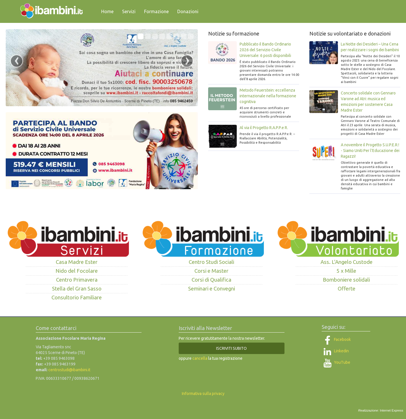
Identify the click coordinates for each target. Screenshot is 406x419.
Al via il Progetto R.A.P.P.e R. (264, 127)
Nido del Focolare (76, 271)
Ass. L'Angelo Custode (347, 262)
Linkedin (335, 351)
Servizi (129, 11)
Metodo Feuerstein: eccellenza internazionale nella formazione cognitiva (268, 96)
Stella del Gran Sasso (77, 289)
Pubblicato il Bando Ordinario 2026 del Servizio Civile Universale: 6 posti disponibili (265, 50)
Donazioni (187, 11)
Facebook (336, 339)
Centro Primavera (76, 280)
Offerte (346, 289)
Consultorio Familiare (76, 298)
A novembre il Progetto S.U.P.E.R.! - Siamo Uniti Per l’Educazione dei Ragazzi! (370, 151)
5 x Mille (346, 271)
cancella (199, 358)
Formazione (156, 11)
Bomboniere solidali (346, 280)
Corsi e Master (211, 271)
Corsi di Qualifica (211, 280)
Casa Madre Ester (76, 262)
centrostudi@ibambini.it (69, 369)
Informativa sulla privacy (203, 393)
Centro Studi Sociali (211, 262)
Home (107, 11)
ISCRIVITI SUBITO (231, 348)
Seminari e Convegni (211, 289)
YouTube (336, 362)
